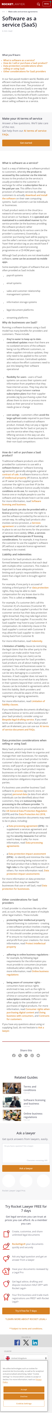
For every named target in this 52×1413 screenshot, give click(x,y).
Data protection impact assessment (27, 853)
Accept (24, 1389)
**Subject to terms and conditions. (26, 1328)
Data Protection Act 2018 (32, 814)
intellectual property (15, 477)
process (19, 790)
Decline (23, 1396)
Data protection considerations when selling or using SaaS (23, 67)
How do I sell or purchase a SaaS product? (25, 63)
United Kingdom (19, 1358)
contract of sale (10, 474)
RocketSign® (19, 1244)
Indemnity (36, 641)
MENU (46, 4)
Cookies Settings (24, 1403)
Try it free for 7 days (26, 1310)
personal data (20, 794)
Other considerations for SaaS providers (24, 71)
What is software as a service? (19, 60)
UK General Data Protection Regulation (26, 810)
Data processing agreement (23, 825)
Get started (26, 142)
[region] (24, 1386)
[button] (3, 11)
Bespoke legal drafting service (18, 719)
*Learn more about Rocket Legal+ (26, 1319)
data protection (40, 587)
